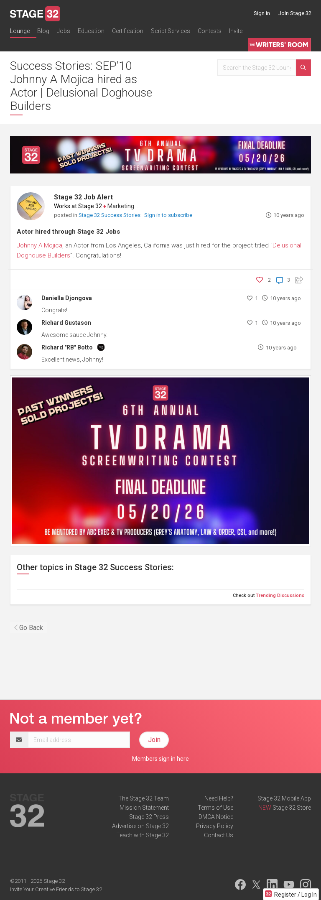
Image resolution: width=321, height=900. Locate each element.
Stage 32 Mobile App (284, 798)
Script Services (170, 31)
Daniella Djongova (66, 298)
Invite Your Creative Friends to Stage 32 (56, 889)
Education (91, 31)
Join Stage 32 (294, 13)
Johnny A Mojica (39, 245)
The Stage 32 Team (143, 798)
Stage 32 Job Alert (83, 197)
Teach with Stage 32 (142, 835)
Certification (127, 31)
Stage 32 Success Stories (110, 215)
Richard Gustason (66, 322)
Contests (210, 31)
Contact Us (218, 835)
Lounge (20, 31)
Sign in (262, 13)
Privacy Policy (214, 826)
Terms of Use (215, 807)
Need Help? (218, 798)
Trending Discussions (280, 595)
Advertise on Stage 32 (140, 826)
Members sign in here (160, 758)
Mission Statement (144, 807)
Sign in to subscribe (168, 215)
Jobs (63, 31)
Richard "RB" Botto (67, 347)
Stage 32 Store (292, 807)
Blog (43, 31)
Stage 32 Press (149, 816)
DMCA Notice (216, 816)
